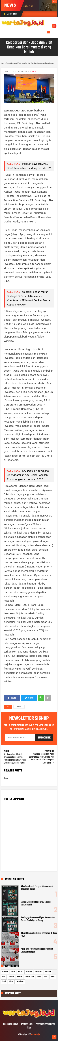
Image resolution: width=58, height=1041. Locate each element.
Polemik (19, 976)
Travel (4, 981)
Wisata (11, 981)
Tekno (52, 976)
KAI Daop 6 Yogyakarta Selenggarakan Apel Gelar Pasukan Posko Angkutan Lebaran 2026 (28, 475)
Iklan (29, 1028)
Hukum (20, 971)
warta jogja (35, 1034)
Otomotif (11, 976)
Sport (45, 976)
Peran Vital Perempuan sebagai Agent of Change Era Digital (37, 950)
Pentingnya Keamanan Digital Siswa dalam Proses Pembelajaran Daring (38, 919)
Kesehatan (38, 971)
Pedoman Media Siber (45, 1024)
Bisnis (19, 706)
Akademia (5, 971)
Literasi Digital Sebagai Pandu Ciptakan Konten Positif (36, 903)
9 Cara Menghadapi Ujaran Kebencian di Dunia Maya (39, 934)
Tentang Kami (27, 1024)
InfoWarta (29, 971)
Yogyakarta (20, 981)
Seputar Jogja (29, 976)
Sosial (39, 976)
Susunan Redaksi (11, 1024)
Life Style (48, 971)
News (3, 976)
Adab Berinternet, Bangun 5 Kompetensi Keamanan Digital (37, 887)
